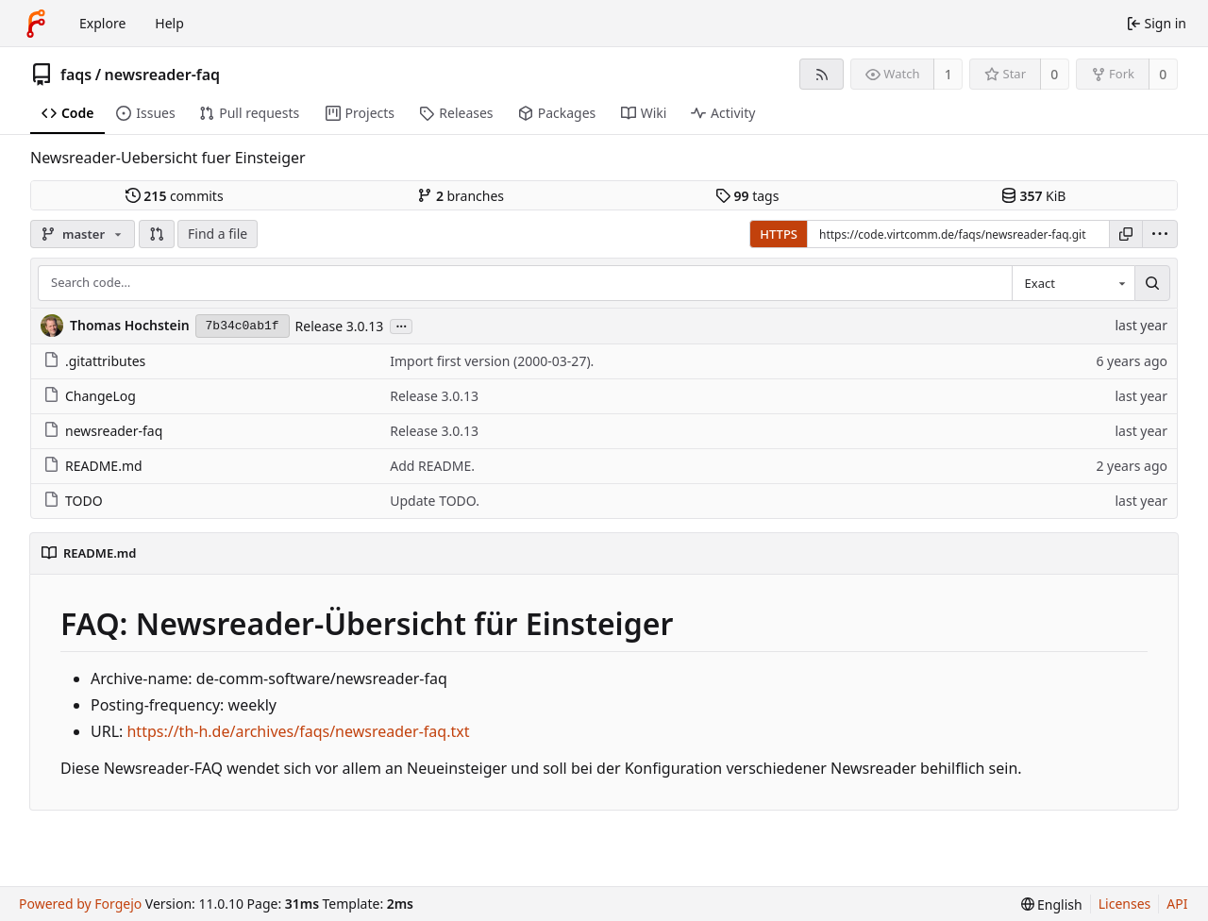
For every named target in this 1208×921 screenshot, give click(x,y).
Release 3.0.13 (339, 326)
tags (747, 196)
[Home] (35, 24)
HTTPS (778, 234)
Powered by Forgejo (80, 904)
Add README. (432, 466)
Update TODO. (434, 501)
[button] (157, 234)
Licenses (1125, 904)
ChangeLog (89, 396)
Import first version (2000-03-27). (492, 361)
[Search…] (1152, 283)
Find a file (217, 234)
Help (169, 23)
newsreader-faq (163, 74)
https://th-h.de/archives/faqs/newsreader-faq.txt (297, 731)
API (1176, 904)
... (401, 325)
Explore (102, 23)
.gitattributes (94, 361)
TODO (73, 501)
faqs (76, 74)
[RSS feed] (821, 74)
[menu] (1160, 234)
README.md (93, 466)
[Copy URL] (1126, 234)
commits (175, 196)
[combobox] (1073, 283)
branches (460, 196)
